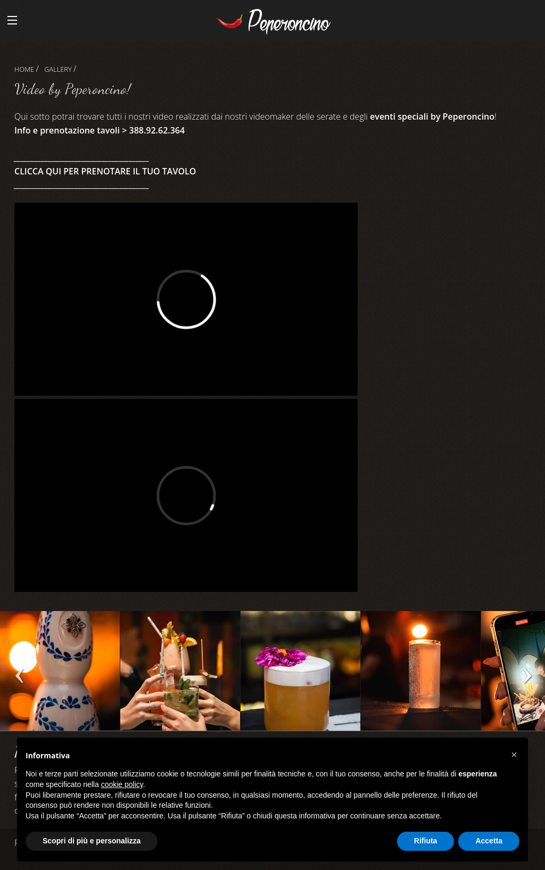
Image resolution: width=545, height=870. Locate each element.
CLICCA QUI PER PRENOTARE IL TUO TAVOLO (105, 171)
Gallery (58, 69)
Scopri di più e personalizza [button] (92, 840)
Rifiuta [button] (425, 840)
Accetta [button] (488, 840)
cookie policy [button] (122, 784)
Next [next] (526, 676)
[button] (514, 754)
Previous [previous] (18, 676)
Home (24, 69)
